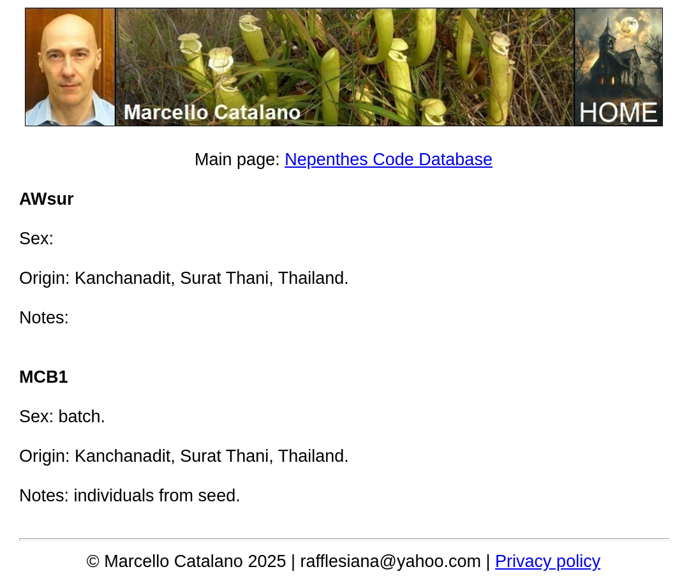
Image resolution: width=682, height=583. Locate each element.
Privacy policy (547, 561)
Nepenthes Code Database (389, 159)
